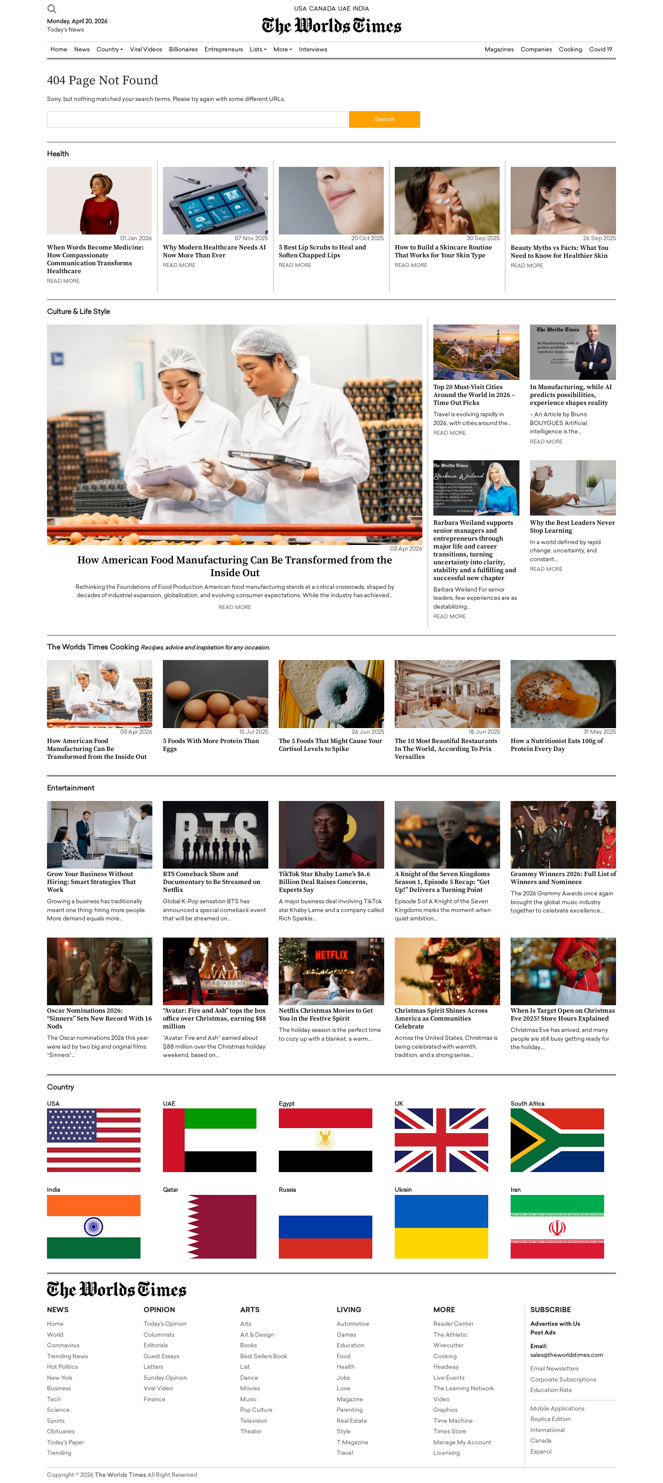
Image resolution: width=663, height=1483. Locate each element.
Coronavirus (63, 1346)
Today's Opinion (165, 1324)
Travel (345, 1453)
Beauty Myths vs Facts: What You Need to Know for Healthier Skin (560, 252)
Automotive (353, 1324)
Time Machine (453, 1421)
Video (441, 1400)
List (245, 1367)
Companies (536, 50)
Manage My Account (462, 1443)
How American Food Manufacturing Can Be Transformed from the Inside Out (234, 567)
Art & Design (257, 1335)
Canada (540, 1441)
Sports (56, 1421)
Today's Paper (65, 1443)
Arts (245, 1324)
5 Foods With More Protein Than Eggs (211, 745)
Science (58, 1410)
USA (300, 9)
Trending (59, 1453)
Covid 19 (601, 50)
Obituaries (61, 1432)
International (547, 1430)
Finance (155, 1400)
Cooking (570, 50)
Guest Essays (161, 1357)
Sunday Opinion (165, 1378)
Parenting (350, 1410)
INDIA (361, 9)
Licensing (446, 1453)
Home (55, 1324)
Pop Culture (256, 1410)
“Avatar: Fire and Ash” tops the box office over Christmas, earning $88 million (214, 1019)
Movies (250, 1389)
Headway (446, 1367)
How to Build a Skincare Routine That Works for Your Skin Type (443, 251)
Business (59, 1389)
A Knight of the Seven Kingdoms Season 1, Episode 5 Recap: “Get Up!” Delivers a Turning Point (442, 882)
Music (248, 1400)
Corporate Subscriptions (563, 1380)
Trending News (67, 1357)
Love (343, 1389)
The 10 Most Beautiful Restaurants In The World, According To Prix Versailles (446, 749)
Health (346, 1367)
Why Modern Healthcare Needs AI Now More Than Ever (214, 251)
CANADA (322, 9)
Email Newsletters (554, 1369)
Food (343, 1357)
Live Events (449, 1378)
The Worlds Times (120, 1475)
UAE (344, 9)
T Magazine (352, 1443)
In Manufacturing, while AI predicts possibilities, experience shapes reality (571, 395)
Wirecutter (448, 1346)
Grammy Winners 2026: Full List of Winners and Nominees (563, 878)
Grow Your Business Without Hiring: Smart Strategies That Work (91, 882)
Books (248, 1346)
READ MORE (63, 281)
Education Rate (551, 1390)
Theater (251, 1432)
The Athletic (450, 1335)
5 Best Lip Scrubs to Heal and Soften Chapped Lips (322, 251)
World (55, 1335)
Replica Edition (550, 1419)
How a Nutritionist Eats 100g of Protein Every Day (557, 745)
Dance (249, 1378)
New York (59, 1378)
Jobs (343, 1378)
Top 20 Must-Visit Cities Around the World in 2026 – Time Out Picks (474, 395)
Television (253, 1421)
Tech (54, 1400)
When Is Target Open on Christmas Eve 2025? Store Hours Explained (563, 1015)
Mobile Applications (557, 1409)
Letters (153, 1367)
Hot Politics (62, 1367)
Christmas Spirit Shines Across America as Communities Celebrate (441, 1019)
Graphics (445, 1410)
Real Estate (352, 1421)
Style (344, 1432)
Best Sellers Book (263, 1357)
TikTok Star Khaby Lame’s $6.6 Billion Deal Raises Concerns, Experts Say (324, 882)
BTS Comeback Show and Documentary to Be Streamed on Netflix (211, 882)
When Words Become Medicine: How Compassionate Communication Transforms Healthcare (95, 259)
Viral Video (158, 1389)
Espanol (540, 1452)
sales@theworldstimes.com (566, 1355)
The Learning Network (463, 1389)
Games (346, 1335)
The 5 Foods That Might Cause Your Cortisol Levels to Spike (330, 745)
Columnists (159, 1335)
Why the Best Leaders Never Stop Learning (572, 527)
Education (350, 1346)
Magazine (350, 1400)
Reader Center (453, 1324)
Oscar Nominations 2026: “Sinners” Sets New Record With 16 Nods (99, 1019)
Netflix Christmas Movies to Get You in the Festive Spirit (326, 1015)
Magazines (499, 50)
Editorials (156, 1346)
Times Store (449, 1432)
